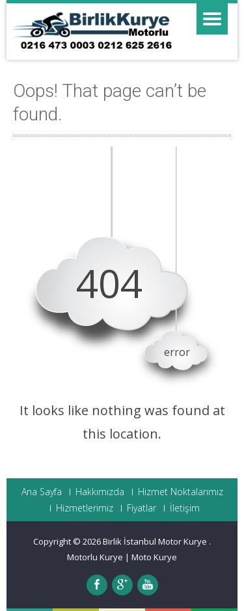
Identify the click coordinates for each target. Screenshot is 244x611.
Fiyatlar (141, 508)
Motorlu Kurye (95, 557)
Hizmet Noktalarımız (180, 492)
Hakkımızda (99, 492)
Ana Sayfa (41, 492)
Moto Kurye (154, 557)
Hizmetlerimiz (84, 508)
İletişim (185, 508)
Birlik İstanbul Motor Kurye (156, 541)
